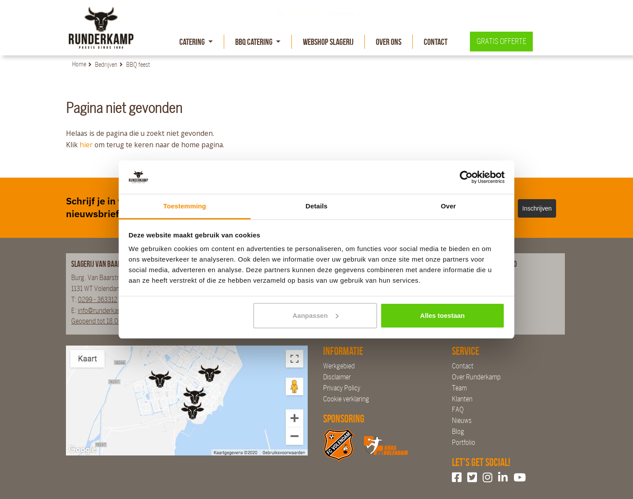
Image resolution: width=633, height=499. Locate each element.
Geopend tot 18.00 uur (102, 321)
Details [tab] (316, 206)
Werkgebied (339, 366)
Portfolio (463, 442)
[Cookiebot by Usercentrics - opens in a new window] (466, 177)
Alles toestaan (442, 315)
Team (459, 388)
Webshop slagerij (328, 42)
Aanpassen (315, 315)
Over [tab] (448, 206)
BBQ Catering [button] (254, 42)
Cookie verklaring (346, 399)
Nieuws (462, 420)
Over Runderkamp (476, 377)
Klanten (462, 399)
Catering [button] (192, 42)
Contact (435, 42)
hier (86, 144)
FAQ (458, 409)
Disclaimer (337, 377)
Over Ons (388, 42)
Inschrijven (537, 208)
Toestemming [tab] (184, 206)
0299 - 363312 (97, 299)
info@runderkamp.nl (105, 310)
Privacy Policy (341, 388)
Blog (458, 431)
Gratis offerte (501, 41)
